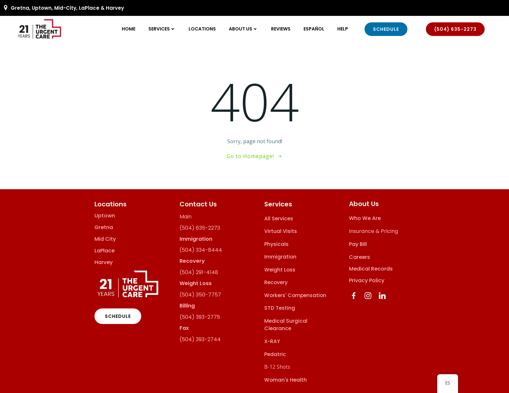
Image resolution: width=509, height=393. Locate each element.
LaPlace (104, 250)
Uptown (104, 215)
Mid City (105, 238)
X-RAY (272, 341)
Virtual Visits (280, 230)
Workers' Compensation (295, 295)
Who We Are (365, 218)
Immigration (280, 256)
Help (343, 29)
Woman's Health (285, 379)
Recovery (276, 282)
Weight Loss (279, 269)
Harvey (103, 261)
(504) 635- (194, 227)
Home (129, 29)
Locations (202, 29)
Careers (359, 256)
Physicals (276, 243)
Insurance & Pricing (373, 231)
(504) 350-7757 (200, 294)
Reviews (281, 29)
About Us (243, 29)
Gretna (103, 226)
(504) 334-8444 (201, 249)
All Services (278, 217)
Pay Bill (358, 244)
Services (162, 29)
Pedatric (275, 353)
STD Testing (279, 307)
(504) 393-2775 (200, 316)
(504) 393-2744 (200, 338)
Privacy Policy (366, 280)
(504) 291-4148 (199, 272)
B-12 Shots (277, 366)
